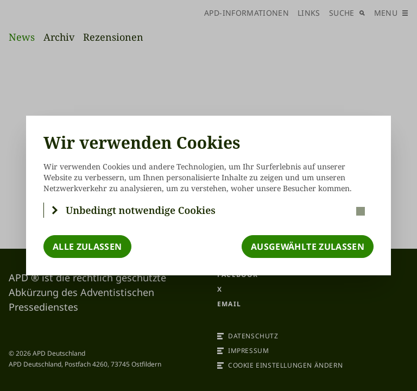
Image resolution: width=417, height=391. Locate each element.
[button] (209, 210)
